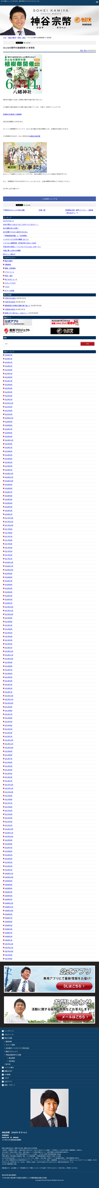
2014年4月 (8, 681)
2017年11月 (9, 521)
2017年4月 (8, 547)
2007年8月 (8, 958)
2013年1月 (8, 736)
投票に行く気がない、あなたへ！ (16, 313)
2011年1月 (8, 825)
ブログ (7, 287)
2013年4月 (8, 725)
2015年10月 (9, 614)
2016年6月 (8, 584)
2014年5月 (8, 677)
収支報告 (12, 1061)
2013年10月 (9, 703)
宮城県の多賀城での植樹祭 (12, 114)
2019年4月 (8, 458)
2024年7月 (8, 362)
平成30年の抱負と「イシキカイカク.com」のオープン (22, 246)
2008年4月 (8, 929)
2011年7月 (8, 803)
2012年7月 (8, 758)
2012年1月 (8, 781)
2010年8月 (8, 844)
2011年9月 (8, 796)
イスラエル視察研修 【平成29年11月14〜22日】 (20, 243)
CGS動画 (7, 1074)
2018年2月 (8, 510)
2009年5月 (8, 892)
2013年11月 (9, 699)
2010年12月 (9, 829)
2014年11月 (9, 655)
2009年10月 (9, 877)
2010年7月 (8, 847)
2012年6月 (8, 762)
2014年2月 (8, 688)
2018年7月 (8, 492)
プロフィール (9, 1034)
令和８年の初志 (10, 298)
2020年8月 (8, 425)
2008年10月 (9, 910)
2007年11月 (9, 947)
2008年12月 (9, 903)
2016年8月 (8, 577)
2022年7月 (8, 381)
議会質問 (12, 1058)
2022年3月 (8, 392)
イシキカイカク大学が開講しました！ (16, 239)
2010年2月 (8, 866)
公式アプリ (8, 1081)
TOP (4, 37)
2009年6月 (8, 888)
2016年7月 (8, 581)
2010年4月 (8, 858)
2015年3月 (8, 640)
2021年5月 (8, 407)
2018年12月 (9, 473)
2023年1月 (8, 373)
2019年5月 (8, 455)
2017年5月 (8, 544)
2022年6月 (8, 384)
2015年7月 (8, 625)
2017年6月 (8, 540)
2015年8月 (8, 621)
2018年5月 (8, 499)
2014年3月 (8, 684)
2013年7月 (8, 714)
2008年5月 (8, 925)
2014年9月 (8, 662)
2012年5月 (8, 766)
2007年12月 (9, 944)
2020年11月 (9, 418)
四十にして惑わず (9, 254)
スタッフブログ (10, 283)
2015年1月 (8, 647)
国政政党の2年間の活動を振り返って (17, 305)
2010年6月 (8, 851)
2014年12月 (9, 651)
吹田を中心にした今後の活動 (15, 210)
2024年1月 (8, 366)
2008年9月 (8, 914)
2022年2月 (8, 396)
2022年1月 (8, 399)
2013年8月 (8, 710)
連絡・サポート (9, 1085)
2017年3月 (8, 551)
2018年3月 (8, 507)
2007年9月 (8, 955)
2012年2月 (8, 777)
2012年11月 (9, 744)
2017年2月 (8, 555)
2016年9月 (8, 573)
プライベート (9, 272)
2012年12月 (9, 740)
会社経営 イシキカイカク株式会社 (17, 1048)
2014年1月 (8, 692)
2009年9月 (8, 881)
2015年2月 (8, 644)
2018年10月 (9, 481)
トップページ (9, 1031)
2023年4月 (8, 370)
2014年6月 (8, 673)
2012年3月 (8, 773)
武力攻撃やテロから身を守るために (15, 232)
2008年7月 (8, 918)
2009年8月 (8, 884)
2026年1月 (8, 355)
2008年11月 (9, 907)
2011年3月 (8, 818)
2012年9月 (8, 751)
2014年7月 (8, 670)
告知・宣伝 (21, 37)
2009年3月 (8, 899)
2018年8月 (8, 488)
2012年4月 (8, 770)
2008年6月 (8, 921)
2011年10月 (9, 792)
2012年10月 (9, 747)
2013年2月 (8, 733)
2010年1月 (8, 870)
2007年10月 (9, 951)
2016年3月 (8, 596)
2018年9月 (8, 484)
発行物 (8, 1064)
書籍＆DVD (8, 1071)
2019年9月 (8, 444)
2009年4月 (8, 896)
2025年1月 (8, 358)
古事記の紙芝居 (34, 136)
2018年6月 (8, 496)
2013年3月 (8, 729)
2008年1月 (8, 940)
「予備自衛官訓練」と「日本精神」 (15, 235)
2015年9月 (8, 618)
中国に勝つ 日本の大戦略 (11, 250)
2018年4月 (8, 503)
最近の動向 (12, 37)
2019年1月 (8, 470)
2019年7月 (8, 447)
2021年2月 (8, 414)
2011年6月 (8, 807)
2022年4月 (8, 388)
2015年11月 (9, 610)
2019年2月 (8, 466)
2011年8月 (8, 799)
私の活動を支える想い (11, 228)
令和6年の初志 (10, 309)
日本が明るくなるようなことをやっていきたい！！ (21, 224)
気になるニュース (11, 279)
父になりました (8, 221)
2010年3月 (8, 862)
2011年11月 (9, 788)
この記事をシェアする (49, 199)
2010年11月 (9, 833)
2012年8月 (8, 755)
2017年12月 (9, 518)
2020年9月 (8, 421)
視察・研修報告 (10, 268)
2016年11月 (9, 566)
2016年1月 (8, 603)
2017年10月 (9, 525)
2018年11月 (9, 477)
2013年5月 (8, 721)
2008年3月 (8, 933)
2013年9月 (8, 707)
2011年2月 (8, 821)
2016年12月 (9, 562)
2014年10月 (9, 658)
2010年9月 (8, 840)
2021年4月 (8, 410)
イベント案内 (9, 1067)
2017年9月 (8, 529)
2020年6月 (8, 433)
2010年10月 (9, 836)
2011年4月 (8, 814)
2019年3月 (8, 462)
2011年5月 (8, 810)
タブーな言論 (9, 290)
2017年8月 (8, 533)
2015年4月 (8, 636)
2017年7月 (8, 536)
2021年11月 (9, 403)
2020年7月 (8, 429)
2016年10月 (9, 570)
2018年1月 (8, 514)
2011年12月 (9, 784)
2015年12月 (9, 607)
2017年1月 (8, 558)
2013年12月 (9, 696)
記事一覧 (42, 210)
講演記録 (9, 1041)
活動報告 (8, 264)
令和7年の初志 (10, 302)
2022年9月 (8, 377)
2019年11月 (9, 440)
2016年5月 (8, 588)
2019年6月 (8, 451)
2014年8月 (8, 666)
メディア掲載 (10, 1045)
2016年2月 (8, 599)
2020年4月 (8, 436)
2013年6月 (8, 718)
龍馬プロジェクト (12, 1051)
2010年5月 (8, 855)
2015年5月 (8, 633)
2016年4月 (8, 592)
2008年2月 (8, 936)
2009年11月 (9, 873)
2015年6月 (8, 629)
